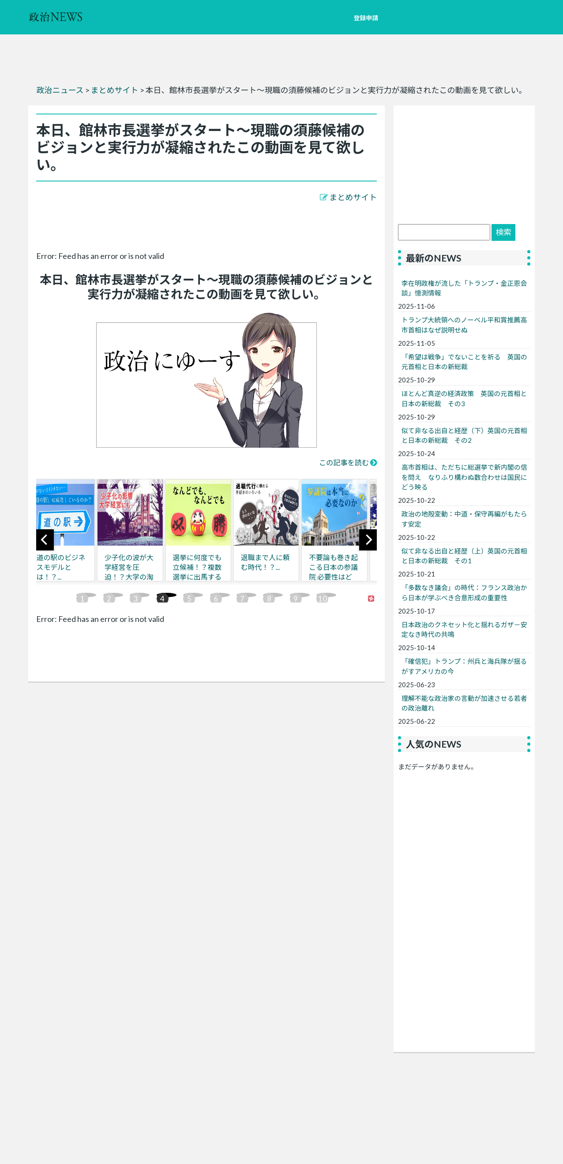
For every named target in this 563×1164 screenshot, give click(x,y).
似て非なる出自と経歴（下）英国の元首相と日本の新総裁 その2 (464, 436)
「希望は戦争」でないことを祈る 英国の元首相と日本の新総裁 (464, 362)
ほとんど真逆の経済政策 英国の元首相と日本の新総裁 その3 (464, 398)
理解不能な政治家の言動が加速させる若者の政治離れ (464, 703)
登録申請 (365, 18)
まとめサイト (353, 197)
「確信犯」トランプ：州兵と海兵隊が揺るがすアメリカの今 (464, 666)
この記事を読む (344, 462)
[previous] (45, 539)
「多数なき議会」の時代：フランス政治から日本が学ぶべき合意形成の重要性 (464, 593)
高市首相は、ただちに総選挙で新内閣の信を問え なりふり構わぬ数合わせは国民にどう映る (464, 477)
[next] (368, 539)
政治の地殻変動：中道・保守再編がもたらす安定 (464, 519)
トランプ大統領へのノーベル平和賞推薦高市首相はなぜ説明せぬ (464, 325)
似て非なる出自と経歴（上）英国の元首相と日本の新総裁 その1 (464, 556)
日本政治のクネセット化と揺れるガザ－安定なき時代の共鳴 (464, 630)
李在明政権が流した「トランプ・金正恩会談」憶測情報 (464, 288)
